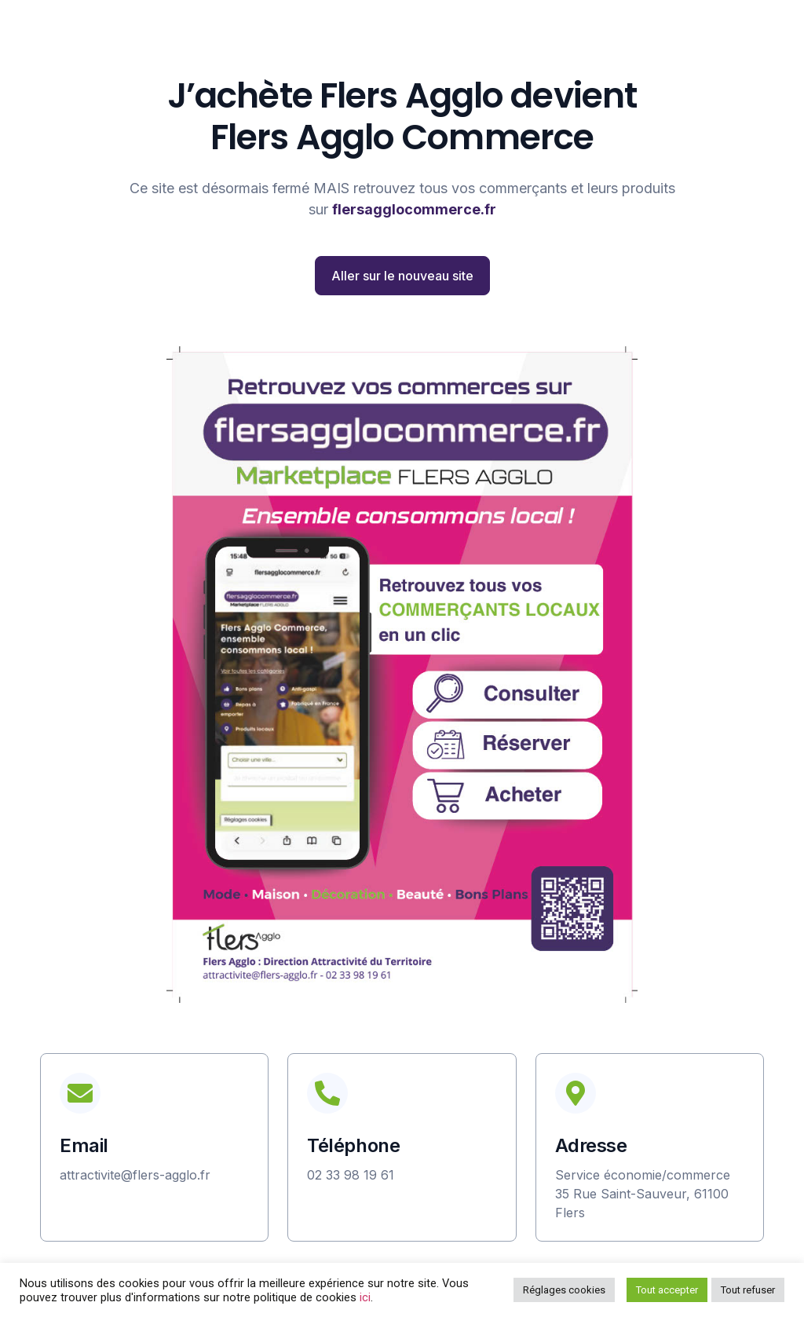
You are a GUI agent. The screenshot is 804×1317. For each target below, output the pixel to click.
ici (365, 1297)
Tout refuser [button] (748, 1290)
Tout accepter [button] (667, 1290)
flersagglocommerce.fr (414, 209)
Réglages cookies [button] (564, 1290)
